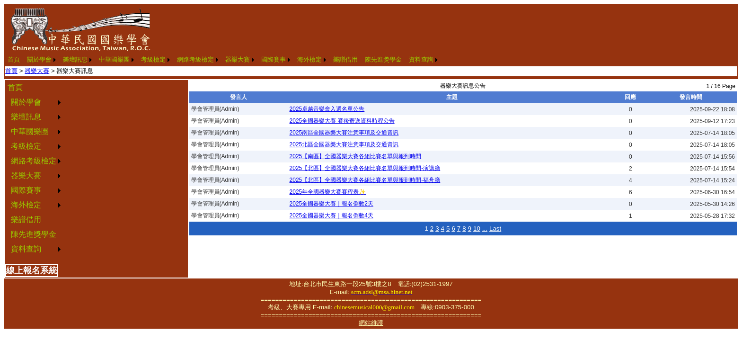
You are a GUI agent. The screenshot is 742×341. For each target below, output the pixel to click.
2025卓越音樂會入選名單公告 (327, 109)
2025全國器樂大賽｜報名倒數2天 (331, 203)
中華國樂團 (114, 59)
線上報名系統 (31, 270)
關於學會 (39, 59)
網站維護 (371, 322)
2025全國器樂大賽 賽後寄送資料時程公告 (342, 120)
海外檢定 (309, 59)
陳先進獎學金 (383, 59)
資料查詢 (421, 59)
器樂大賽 (237, 59)
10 (476, 228)
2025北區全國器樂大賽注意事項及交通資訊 (344, 144)
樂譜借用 (345, 59)
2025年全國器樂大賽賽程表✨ (328, 191)
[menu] (34, 169)
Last (495, 228)
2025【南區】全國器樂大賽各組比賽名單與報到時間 (356, 156)
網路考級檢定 (195, 59)
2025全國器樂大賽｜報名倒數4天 (331, 215)
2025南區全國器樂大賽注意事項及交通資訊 (344, 132)
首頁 (14, 59)
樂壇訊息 (75, 59)
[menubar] (222, 59)
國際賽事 (273, 59)
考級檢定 (153, 59)
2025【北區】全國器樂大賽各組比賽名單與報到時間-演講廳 (365, 168)
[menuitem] (13, 59)
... (484, 228)
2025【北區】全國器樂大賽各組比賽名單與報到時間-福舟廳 (365, 180)
